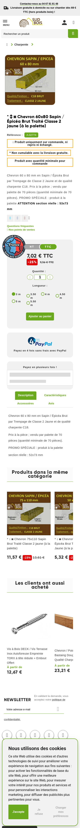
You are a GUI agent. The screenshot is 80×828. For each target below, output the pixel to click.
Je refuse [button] (39, 811)
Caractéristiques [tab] (55, 395)
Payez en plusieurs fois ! (40, 367)
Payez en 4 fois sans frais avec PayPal (40, 350)
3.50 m (33, 296)
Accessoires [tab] (25, 403)
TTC (48, 247)
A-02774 (31, 134)
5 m (18, 301)
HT (32, 246)
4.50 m (62, 296)
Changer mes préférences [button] (60, 812)
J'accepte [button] (18, 811)
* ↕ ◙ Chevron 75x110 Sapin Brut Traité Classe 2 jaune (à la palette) (28, 543)
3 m (18, 294)
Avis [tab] (51, 403)
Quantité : (39, 271)
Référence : (15, 134)
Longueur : (40, 285)
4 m (47, 294)
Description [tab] (25, 395)
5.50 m (33, 303)
